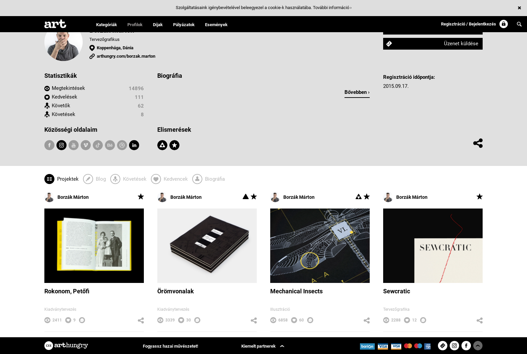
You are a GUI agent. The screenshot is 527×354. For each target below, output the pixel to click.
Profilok (135, 24)
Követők (61, 106)
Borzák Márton (66, 197)
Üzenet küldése (461, 44)
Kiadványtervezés (60, 309)
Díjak (158, 24)
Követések (63, 114)
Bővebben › (357, 92)
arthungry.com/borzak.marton (126, 56)
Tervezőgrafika (396, 309)
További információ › (332, 7)
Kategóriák (106, 24)
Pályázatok (184, 24)
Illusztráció (280, 309)
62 (141, 106)
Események (216, 24)
